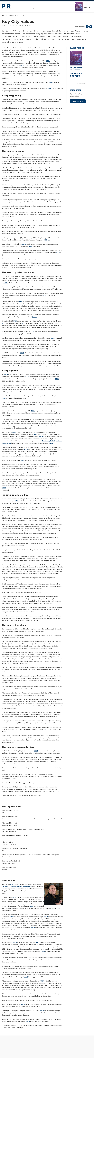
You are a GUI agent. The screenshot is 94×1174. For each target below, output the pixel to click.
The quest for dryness (12, 1113)
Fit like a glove (40, 1113)
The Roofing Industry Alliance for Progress (17, 886)
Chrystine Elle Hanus (24, 25)
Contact (39, 1156)
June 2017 (11, 15)
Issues (18, 8)
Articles (28, 8)
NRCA (48, 61)
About (43, 8)
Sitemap (90, 1171)
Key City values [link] (21, 15)
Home (3, 15)
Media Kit (39, 1161)
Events (35, 8)
